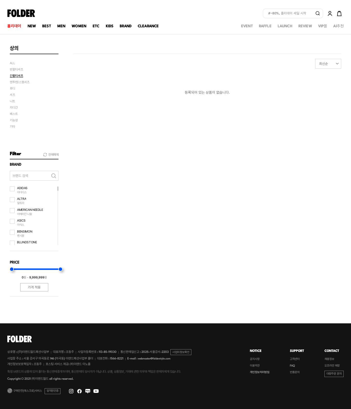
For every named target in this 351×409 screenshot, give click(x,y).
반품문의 (295, 372)
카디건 (14, 107)
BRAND (125, 26)
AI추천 (338, 26)
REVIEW (305, 26)
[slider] (12, 269)
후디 (12, 88)
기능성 (14, 120)
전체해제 (53, 154)
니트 (12, 101)
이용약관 (255, 366)
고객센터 (295, 359)
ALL (12, 63)
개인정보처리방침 (259, 372)
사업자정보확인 (180, 352)
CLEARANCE (148, 26)
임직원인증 (52, 391)
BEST (46, 26)
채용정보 (329, 359)
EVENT (247, 26)
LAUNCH (285, 26)
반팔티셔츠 (16, 69)
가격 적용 (34, 287)
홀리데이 (14, 26)
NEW (32, 26)
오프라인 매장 (332, 366)
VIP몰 (322, 26)
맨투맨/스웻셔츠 (19, 82)
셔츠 (12, 95)
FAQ (292, 366)
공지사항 (255, 359)
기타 (12, 126)
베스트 (14, 114)
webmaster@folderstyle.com (154, 359)
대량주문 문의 (334, 374)
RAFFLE (265, 26)
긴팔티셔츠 (16, 76)
